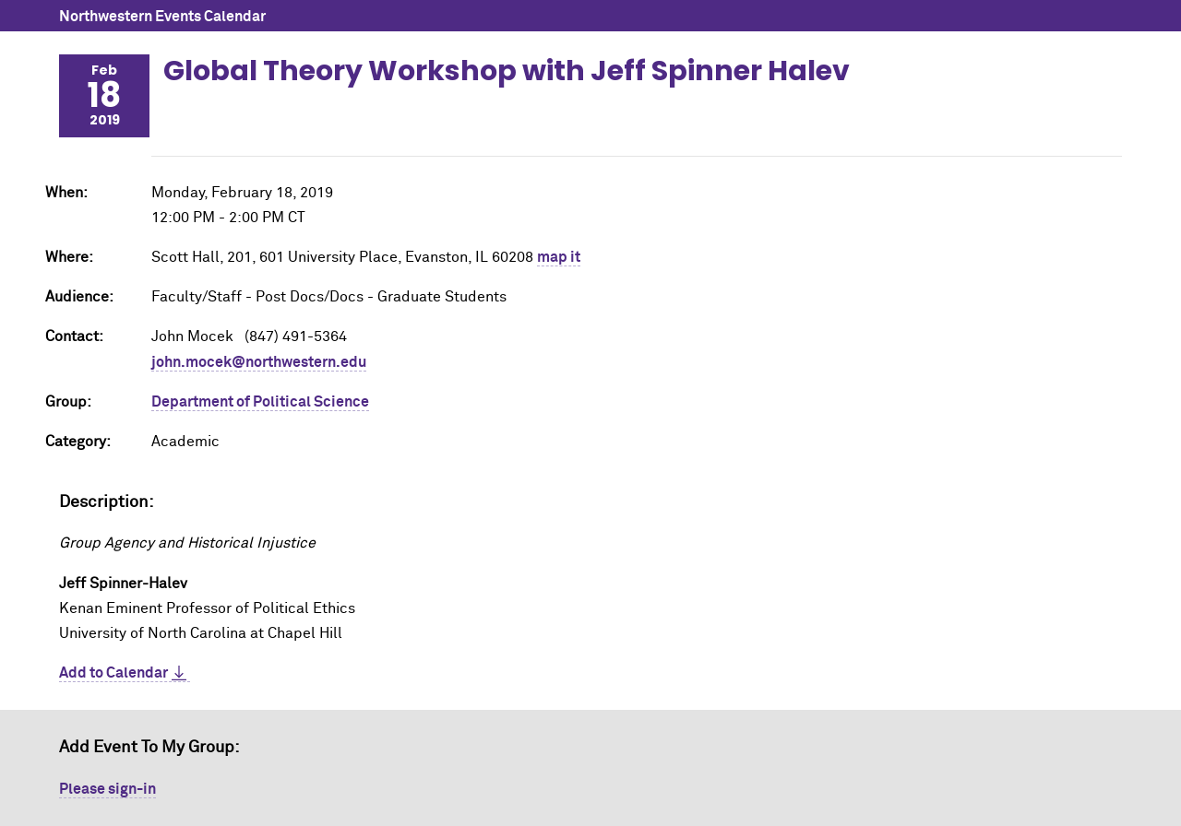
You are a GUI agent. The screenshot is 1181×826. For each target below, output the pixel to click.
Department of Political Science (260, 402)
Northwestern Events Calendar (162, 16)
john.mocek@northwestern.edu (258, 362)
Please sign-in (107, 789)
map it (558, 257)
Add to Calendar (113, 673)
